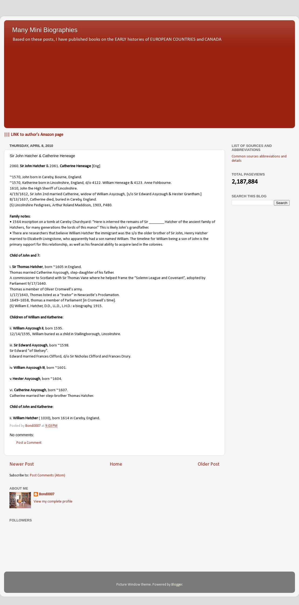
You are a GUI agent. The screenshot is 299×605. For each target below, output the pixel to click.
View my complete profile (53, 501)
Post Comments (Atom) (47, 475)
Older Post (209, 464)
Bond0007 (46, 494)
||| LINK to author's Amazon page (33, 135)
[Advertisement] (149, 83)
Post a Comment (28, 443)
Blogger (176, 584)
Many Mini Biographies (45, 29)
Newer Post (21, 464)
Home (116, 464)
